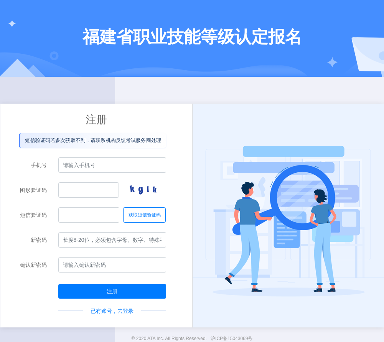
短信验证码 (33, 215)
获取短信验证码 (145, 215)
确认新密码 (33, 265)
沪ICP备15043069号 (231, 338)
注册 (112, 291)
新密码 (39, 240)
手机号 (39, 165)
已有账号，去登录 (112, 311)
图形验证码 (33, 190)
